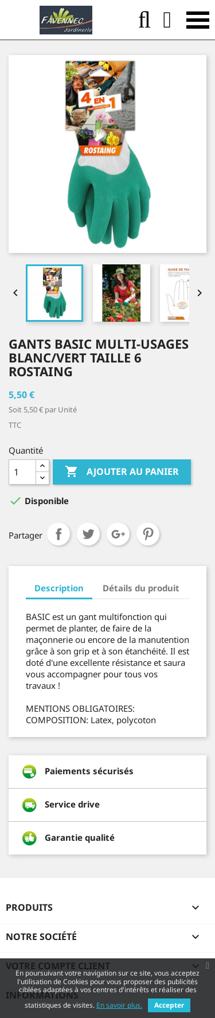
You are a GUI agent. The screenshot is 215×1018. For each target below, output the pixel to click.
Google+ (118, 533)
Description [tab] (59, 588)
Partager (58, 533)
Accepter (169, 1005)
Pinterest (147, 533)
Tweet (88, 533)
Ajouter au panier (122, 472)
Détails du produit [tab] (141, 588)
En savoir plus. (119, 1005)
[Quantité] (22, 472)
